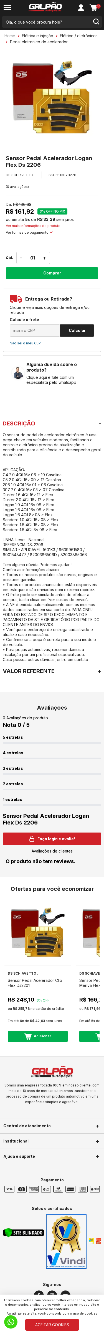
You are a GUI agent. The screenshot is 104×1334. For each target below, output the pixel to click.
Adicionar (37, 1036)
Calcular (77, 330)
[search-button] (96, 21)
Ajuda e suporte (19, 1156)
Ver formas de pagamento (29, 232)
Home (9, 35)
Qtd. (9, 258)
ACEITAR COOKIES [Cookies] (52, 1324)
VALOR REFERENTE (29, 671)
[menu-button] (7, 7)
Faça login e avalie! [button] (52, 839)
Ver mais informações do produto (33, 226)
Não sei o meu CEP (25, 343)
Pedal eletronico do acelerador (39, 41)
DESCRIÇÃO (19, 423)
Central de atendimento (27, 1125)
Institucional (16, 1141)
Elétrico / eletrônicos (79, 35)
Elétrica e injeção (37, 35)
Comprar (52, 273)
